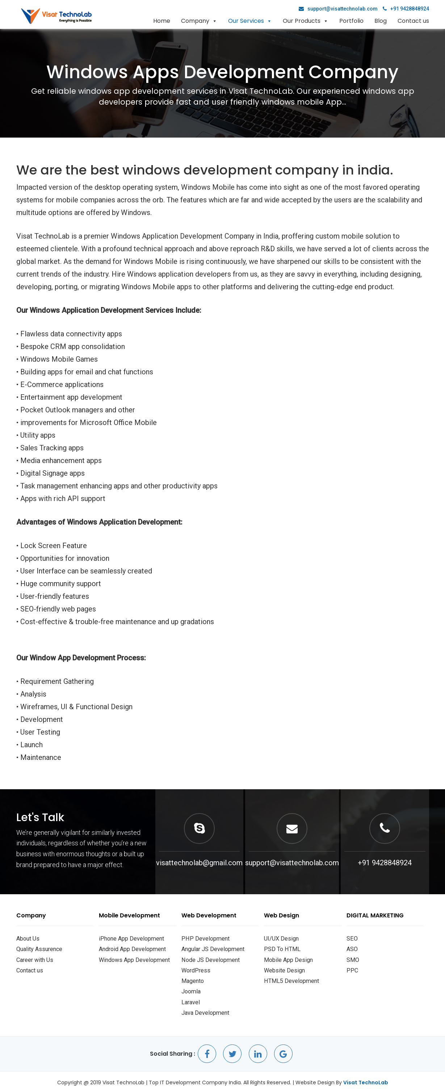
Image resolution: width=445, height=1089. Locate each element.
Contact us (413, 21)
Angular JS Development (211, 948)
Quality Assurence (38, 948)
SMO (352, 958)
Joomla (190, 988)
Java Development (204, 1008)
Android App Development (131, 948)
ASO (352, 948)
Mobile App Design (287, 958)
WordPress (195, 968)
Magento (192, 978)
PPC (352, 968)
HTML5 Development (290, 978)
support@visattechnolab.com (338, 9)
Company (195, 21)
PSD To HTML (281, 948)
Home (161, 21)
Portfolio (351, 21)
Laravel (190, 998)
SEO (352, 938)
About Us (27, 938)
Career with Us (34, 958)
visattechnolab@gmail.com (199, 862)
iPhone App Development (130, 938)
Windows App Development (133, 958)
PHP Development (204, 938)
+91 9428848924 (406, 9)
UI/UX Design (280, 938)
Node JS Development (209, 958)
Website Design (283, 968)
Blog (380, 21)
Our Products (301, 21)
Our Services (246, 21)
